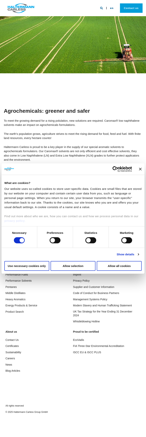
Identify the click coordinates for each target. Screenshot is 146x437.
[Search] (102, 7)
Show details (125, 254)
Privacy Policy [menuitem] (81, 280)
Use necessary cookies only (27, 266)
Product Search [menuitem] (15, 311)
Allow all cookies (119, 266)
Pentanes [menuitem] (11, 286)
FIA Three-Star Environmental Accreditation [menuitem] (98, 346)
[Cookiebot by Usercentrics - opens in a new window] (115, 169)
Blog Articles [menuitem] (13, 370)
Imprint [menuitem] (77, 274)
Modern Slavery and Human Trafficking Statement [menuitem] (102, 305)
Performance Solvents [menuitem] (19, 280)
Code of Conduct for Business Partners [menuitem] (96, 293)
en (111, 7)
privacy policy (14, 220)
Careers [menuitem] (10, 358)
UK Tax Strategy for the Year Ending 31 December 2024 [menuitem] (102, 313)
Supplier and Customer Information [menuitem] (93, 286)
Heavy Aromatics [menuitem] (15, 299)
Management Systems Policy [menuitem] (90, 299)
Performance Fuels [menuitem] (17, 274)
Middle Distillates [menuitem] (15, 293)
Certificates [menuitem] (12, 346)
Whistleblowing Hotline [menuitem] (86, 321)
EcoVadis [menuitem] (78, 339)
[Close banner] (140, 169)
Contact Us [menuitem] (12, 339)
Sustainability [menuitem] (13, 352)
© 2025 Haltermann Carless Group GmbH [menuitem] (27, 412)
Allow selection (73, 266)
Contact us (131, 7)
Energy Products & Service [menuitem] (21, 305)
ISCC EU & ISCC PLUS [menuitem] (87, 352)
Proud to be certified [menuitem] (86, 331)
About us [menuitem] (11, 331)
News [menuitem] (9, 364)
